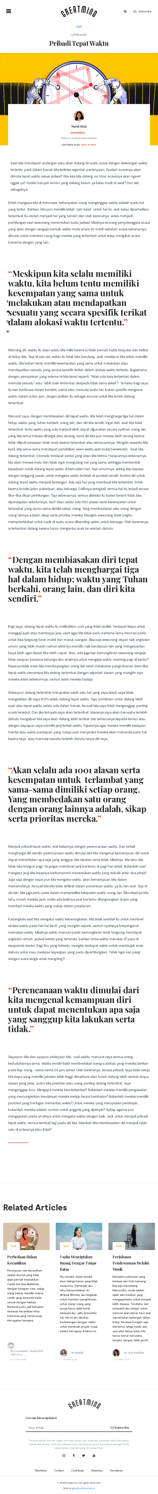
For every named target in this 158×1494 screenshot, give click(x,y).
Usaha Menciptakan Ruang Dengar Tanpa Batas (78, 1263)
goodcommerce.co (83, 1488)
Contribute (77, 1470)
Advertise (97, 1470)
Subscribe (142, 11)
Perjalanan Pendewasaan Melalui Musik (131, 1263)
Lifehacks (79, 34)
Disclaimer (116, 1470)
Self (79, 26)
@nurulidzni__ (79, 132)
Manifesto (41, 1470)
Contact (59, 1470)
